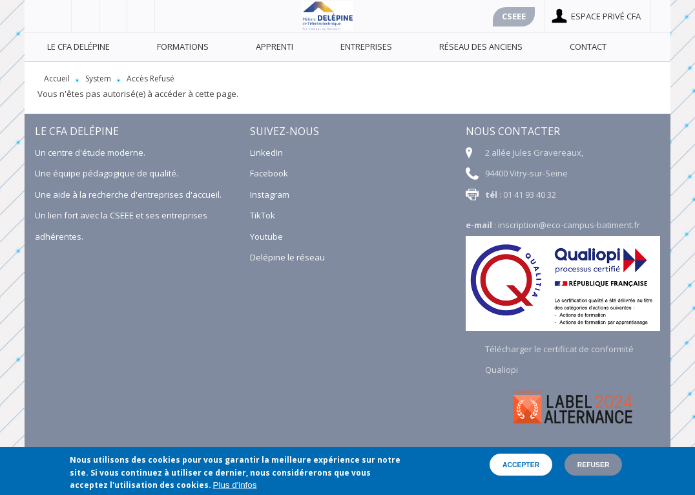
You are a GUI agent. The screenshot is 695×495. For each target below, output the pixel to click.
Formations (183, 46)
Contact (588, 46)
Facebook (58, 16)
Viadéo (85, 16)
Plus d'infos (235, 485)
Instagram (269, 194)
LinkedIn (266, 152)
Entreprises (366, 46)
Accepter (521, 465)
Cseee (514, 16)
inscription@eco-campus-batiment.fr (569, 225)
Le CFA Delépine (78, 46)
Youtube (113, 16)
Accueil (57, 78)
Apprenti (274, 46)
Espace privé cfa (606, 16)
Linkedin (141, 16)
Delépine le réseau (287, 257)
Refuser (593, 465)
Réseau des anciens (481, 46)
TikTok (262, 215)
